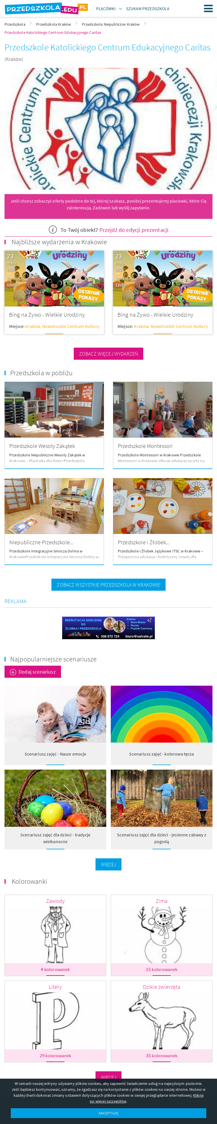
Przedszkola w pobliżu (41, 372)
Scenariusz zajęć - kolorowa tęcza (161, 754)
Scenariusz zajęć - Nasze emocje (55, 754)
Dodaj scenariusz (37, 671)
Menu (208, 8)
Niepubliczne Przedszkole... (41, 542)
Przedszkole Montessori (145, 445)
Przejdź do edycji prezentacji (134, 229)
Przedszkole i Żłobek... (144, 542)
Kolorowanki (29, 881)
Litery (55, 986)
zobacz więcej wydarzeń (108, 353)
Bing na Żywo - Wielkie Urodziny (47, 314)
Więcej (108, 864)
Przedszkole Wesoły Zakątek (42, 445)
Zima (162, 900)
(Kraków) (14, 59)
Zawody (55, 900)
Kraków (32, 326)
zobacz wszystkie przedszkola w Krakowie (108, 584)
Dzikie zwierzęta (162, 986)
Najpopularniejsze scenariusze (53, 659)
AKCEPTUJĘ (108, 1113)
